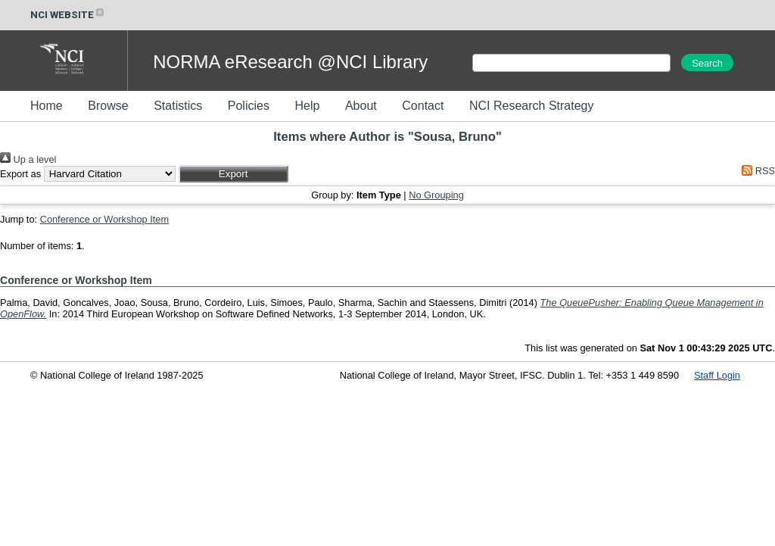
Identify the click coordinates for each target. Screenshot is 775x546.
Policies (248, 105)
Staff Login (717, 375)
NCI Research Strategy (531, 105)
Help (306, 105)
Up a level (28, 159)
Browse (108, 105)
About (361, 105)
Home (46, 105)
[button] (233, 174)
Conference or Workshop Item (104, 219)
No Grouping (436, 195)
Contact (423, 105)
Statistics (178, 105)
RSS (756, 170)
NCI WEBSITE (68, 14)
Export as (20, 173)
